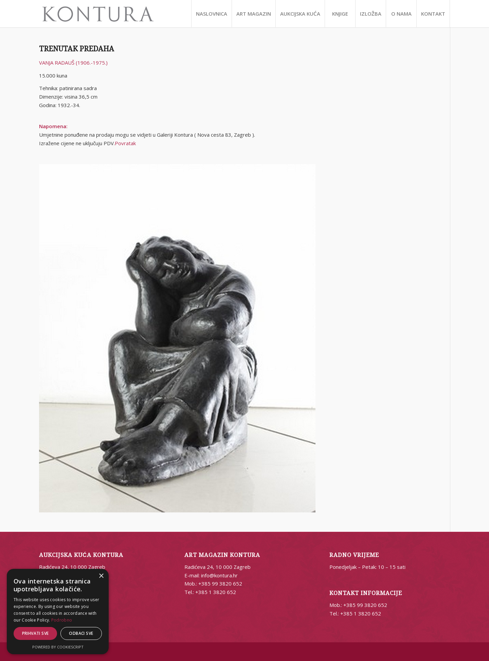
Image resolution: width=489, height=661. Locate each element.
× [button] (101, 576)
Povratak (125, 143)
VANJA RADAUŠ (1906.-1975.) (73, 62)
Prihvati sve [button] (35, 633)
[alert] (58, 611)
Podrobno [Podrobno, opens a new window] (61, 620)
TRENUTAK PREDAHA (76, 49)
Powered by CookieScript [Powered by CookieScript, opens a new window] (58, 646)
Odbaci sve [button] (81, 633)
